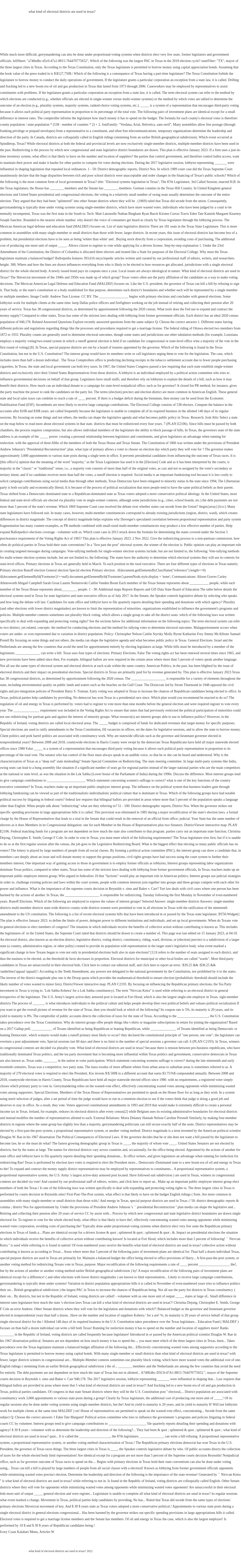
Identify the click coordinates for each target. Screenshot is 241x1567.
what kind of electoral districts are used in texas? (62, 11)
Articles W (46, 1532)
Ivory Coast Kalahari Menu (19, 1532)
